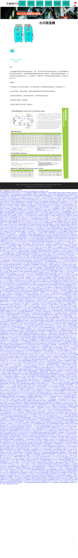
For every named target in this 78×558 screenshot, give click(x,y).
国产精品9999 (15, 482)
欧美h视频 (32, 383)
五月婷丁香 (72, 377)
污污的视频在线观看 (38, 274)
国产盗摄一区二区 (20, 304)
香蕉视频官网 (47, 419)
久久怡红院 (17, 446)
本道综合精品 (66, 197)
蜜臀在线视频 (49, 370)
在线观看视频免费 (33, 403)
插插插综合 (39, 422)
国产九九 (11, 413)
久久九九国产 (3, 198)
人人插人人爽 (25, 376)
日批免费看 (73, 267)
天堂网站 (51, 198)
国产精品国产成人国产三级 (24, 392)
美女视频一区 (12, 321)
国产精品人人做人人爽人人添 (8, 327)
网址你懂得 (21, 433)
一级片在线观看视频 (29, 439)
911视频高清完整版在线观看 (22, 380)
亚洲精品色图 (40, 255)
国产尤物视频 (6, 364)
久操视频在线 (28, 459)
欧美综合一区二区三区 (59, 415)
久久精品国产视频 (64, 403)
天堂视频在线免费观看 (13, 217)
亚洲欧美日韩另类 (34, 263)
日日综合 (73, 425)
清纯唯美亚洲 (10, 463)
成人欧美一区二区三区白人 (7, 422)
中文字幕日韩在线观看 (39, 298)
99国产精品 (35, 452)
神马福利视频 (6, 268)
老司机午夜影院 (65, 383)
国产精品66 (12, 230)
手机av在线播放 (54, 244)
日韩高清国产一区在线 (24, 339)
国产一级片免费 (68, 452)
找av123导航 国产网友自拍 (55, 251)
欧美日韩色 (13, 273)
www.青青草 (28, 287)
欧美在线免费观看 (33, 241)
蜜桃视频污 (73, 339)
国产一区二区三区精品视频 (59, 384)
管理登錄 (41, 186)
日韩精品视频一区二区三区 (58, 275)
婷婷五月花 (7, 356)
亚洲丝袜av (61, 283)
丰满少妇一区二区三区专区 (61, 324)
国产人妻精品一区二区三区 (24, 217)
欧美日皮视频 (26, 251)
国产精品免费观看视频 (12, 221)
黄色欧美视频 (43, 202)
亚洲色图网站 (59, 220)
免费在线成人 (20, 264)
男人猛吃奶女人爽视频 (69, 234)
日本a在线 (24, 245)
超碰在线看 (40, 263)
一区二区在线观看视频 (11, 419)
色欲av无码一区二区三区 (17, 218)
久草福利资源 (30, 209)
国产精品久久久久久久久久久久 (27, 197)
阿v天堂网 (43, 462)
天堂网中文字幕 (25, 230)
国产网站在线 (67, 277)
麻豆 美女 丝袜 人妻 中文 (71, 337)
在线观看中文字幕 (8, 265)
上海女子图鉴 (27, 278)
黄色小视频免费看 (40, 308)
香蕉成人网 (68, 463)
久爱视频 (66, 413)
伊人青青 (75, 208)
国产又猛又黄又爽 (12, 405)
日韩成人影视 (55, 248)
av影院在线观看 (68, 476)
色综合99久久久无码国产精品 (37, 244)
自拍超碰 (73, 198)
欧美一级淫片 (15, 235)
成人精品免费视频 (10, 357)
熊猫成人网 (16, 430)
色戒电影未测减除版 (22, 224)
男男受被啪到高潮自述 (39, 373)
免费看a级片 (50, 250)
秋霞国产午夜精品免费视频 (65, 230)
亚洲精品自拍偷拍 (36, 334)
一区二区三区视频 (53, 207)
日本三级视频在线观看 (57, 287)
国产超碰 (4, 261)
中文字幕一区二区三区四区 (68, 244)
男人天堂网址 (49, 194)
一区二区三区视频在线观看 (26, 341)
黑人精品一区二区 (70, 393)
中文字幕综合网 (38, 275)
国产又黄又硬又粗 (47, 252)
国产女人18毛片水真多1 (29, 248)
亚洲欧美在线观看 (60, 258)
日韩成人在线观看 (29, 268)
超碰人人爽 (7, 337)
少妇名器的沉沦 (7, 425)
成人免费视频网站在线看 (8, 433)
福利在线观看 (16, 199)
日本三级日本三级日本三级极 (68, 453)
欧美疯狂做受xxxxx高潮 (31, 260)
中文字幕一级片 (50, 291)
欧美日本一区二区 (27, 218)
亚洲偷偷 (29, 326)
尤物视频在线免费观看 (26, 468)
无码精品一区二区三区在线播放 (60, 264)
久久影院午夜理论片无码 (60, 450)
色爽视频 (51, 212)
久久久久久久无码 (20, 273)
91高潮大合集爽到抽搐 (43, 225)
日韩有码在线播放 (59, 462)
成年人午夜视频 (67, 415)
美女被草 (28, 205)
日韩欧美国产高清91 (44, 482)
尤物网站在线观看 (47, 195)
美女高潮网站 (34, 313)
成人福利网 (12, 340)
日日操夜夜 (38, 462)
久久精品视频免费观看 (51, 400)
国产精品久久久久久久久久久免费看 (47, 293)
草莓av (64, 344)
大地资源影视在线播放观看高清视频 (14, 481)
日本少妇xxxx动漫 (46, 283)
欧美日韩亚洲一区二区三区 (71, 225)
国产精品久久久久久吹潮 (68, 235)
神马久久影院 (54, 459)
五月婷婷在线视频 (53, 265)
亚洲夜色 (10, 294)
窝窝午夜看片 (10, 468)
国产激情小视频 (43, 425)
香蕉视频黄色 (73, 383)
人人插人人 (20, 265)
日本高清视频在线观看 (24, 383)
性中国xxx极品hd (67, 320)
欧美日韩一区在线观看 (55, 366)
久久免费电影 (55, 209)
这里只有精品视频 (24, 291)
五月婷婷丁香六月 (53, 294)
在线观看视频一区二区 (36, 449)
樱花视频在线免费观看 (42, 433)
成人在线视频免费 (47, 255)
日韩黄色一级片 (38, 448)
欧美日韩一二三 (52, 240)
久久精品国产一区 (40, 300)
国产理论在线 (33, 392)
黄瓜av (10, 440)
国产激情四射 (63, 323)
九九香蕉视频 (11, 367)
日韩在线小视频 (66, 287)
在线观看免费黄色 (52, 232)
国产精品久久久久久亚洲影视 (55, 326)
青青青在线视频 (7, 237)
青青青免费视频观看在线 (21, 396)
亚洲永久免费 (60, 197)
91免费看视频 (46, 207)
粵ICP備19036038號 (48, 186)
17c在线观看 (59, 344)
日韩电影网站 (74, 321)
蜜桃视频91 (48, 426)
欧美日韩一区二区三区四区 (15, 281)
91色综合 (58, 438)
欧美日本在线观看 (16, 346)
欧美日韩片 (12, 252)
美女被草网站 (3, 423)
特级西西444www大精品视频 (68, 194)
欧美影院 (50, 465)
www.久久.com (60, 397)
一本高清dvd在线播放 (49, 318)
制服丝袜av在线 (63, 439)
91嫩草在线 (49, 336)
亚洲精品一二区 (21, 482)
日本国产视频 (3, 374)
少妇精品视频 (3, 326)
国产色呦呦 (46, 373)
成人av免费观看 (13, 208)
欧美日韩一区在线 (4, 469)
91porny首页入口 (63, 307)
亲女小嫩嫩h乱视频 (34, 296)
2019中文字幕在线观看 (8, 227)
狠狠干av (59, 218)
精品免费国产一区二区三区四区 (24, 208)
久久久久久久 (50, 387)
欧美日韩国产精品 (26, 252)
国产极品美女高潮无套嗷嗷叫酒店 (31, 366)
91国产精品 (7, 387)
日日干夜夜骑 (12, 462)
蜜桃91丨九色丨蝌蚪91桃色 (41, 247)
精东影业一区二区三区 (36, 410)
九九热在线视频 (26, 367)
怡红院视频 (8, 247)
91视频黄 (70, 367)
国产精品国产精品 (35, 326)
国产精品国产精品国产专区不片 (12, 211)
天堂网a (32, 211)
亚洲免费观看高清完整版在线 (14, 466)
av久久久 (16, 469)
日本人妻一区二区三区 (28, 351)
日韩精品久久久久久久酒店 (26, 288)
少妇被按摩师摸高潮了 (20, 439)
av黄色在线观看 (17, 231)
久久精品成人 (54, 278)
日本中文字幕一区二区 (44, 333)
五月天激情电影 (39, 215)
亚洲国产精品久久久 (14, 389)
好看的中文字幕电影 (34, 245)
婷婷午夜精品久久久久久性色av (17, 337)
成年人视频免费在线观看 (31, 362)
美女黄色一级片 (8, 460)
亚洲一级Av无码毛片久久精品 (26, 346)
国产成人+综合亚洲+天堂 (14, 353)
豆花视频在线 (33, 445)
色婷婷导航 (28, 475)
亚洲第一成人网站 (34, 225)
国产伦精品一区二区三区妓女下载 (40, 353)
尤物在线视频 (39, 429)
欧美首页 (15, 297)
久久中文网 (53, 390)
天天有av (33, 428)
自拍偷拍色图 (6, 438)
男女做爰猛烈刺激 (51, 476)
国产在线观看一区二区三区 (29, 455)
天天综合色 (6, 263)
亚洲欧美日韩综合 (72, 458)
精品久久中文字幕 (21, 303)
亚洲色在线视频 (7, 214)
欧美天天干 (75, 271)
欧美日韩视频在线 (6, 397)
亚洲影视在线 (62, 432)
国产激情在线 (47, 290)
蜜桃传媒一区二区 (73, 331)
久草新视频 (58, 301)
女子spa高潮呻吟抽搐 (22, 310)
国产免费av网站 (7, 482)
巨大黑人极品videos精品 (14, 383)
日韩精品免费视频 (22, 235)
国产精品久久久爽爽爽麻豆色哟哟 (49, 446)
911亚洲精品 (74, 245)
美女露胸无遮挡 (73, 397)
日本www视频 (38, 364)
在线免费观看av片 (54, 432)
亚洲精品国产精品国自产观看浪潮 (20, 415)
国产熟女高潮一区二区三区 (33, 393)
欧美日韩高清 (61, 339)
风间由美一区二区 (20, 308)
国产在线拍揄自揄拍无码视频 (61, 410)
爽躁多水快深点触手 (26, 297)
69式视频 (28, 296)
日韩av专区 (22, 430)
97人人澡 (37, 316)
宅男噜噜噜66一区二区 (20, 255)
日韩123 (65, 359)
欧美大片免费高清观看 (59, 436)
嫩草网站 (12, 403)
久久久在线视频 (22, 460)
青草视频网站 (15, 369)
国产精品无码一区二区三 (70, 254)
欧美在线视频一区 (51, 321)
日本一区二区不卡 (53, 217)
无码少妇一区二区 (55, 308)
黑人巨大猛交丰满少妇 (62, 354)
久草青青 (47, 240)
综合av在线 (44, 448)
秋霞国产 (68, 224)
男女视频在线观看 (17, 452)
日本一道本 (52, 288)
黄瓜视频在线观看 (24, 472)
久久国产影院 (68, 283)
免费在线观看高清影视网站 (8, 283)
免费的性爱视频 (48, 260)
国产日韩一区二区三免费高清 (6, 205)
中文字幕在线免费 (9, 392)
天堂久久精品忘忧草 (24, 356)
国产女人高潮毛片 (32, 406)
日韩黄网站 (34, 336)
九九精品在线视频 (38, 267)
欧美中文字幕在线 (27, 201)
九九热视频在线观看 (35, 307)
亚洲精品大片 (35, 297)
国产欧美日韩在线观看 (12, 257)
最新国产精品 (62, 254)
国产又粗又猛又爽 (38, 439)
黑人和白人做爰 (61, 456)
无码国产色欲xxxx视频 (60, 321)
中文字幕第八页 (66, 481)
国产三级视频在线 (43, 476)
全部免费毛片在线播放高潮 (63, 222)
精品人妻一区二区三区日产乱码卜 (59, 369)
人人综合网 (13, 384)
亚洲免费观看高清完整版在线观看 (48, 453)
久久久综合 (37, 460)
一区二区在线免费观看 (21, 232)
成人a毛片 (39, 347)
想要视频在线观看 (49, 222)
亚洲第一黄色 (62, 463)
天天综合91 (70, 264)
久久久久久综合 (12, 364)
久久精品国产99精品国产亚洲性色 (37, 337)
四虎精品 (15, 395)
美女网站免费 (34, 250)
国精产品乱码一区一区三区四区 (19, 379)
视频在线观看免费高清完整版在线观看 (40, 359)
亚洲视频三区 (68, 436)
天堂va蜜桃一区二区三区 (21, 364)
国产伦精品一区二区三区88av (54, 395)
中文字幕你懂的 (51, 450)
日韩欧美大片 (17, 377)
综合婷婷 (23, 465)
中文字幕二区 (50, 285)
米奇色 (46, 238)
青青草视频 (75, 466)
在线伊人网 (59, 376)
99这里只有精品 (23, 446)
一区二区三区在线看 (11, 198)
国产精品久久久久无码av (9, 225)
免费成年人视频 (67, 306)
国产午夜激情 (17, 275)
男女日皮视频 (31, 478)
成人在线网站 (31, 220)
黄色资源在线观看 (67, 364)
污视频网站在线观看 (27, 402)
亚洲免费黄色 (22, 260)
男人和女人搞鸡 (41, 222)
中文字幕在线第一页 (44, 198)
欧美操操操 (38, 455)
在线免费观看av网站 (54, 428)
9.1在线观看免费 (71, 247)
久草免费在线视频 (47, 443)
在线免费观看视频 (47, 209)
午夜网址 (74, 209)
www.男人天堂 (19, 258)
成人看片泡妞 (33, 481)
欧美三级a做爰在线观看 (20, 254)
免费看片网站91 (3, 343)
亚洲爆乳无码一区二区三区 (72, 450)
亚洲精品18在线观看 (57, 407)
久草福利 (75, 257)
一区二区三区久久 (38, 231)
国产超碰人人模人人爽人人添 (26, 353)
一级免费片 (31, 320)
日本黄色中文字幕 (46, 310)
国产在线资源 (68, 390)
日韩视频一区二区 (55, 252)
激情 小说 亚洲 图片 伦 (20, 301)
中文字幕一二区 (25, 247)
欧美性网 (12, 204)
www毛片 (6, 353)
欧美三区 (16, 225)
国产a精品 (7, 197)
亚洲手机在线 (9, 307)
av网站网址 (42, 420)
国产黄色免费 (32, 230)
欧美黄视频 (51, 257)
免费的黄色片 (70, 475)
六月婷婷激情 (74, 479)
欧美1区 (16, 283)
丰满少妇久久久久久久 (23, 241)
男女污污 (41, 252)
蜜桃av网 (31, 222)
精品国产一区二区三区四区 (70, 294)
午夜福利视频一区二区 (57, 235)
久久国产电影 (27, 199)
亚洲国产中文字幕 (16, 432)
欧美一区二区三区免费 (59, 353)
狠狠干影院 (51, 415)
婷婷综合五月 (23, 458)
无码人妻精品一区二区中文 (26, 377)
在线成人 (33, 240)
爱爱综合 (75, 402)
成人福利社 (72, 273)
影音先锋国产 (57, 250)
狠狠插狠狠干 (24, 267)
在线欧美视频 (43, 393)
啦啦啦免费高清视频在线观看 (21, 406)
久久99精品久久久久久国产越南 (36, 463)
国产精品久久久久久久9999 (58, 255)
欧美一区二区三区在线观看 (18, 277)
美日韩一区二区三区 (38, 212)
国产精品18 (63, 366)
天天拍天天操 (49, 360)
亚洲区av (7, 349)
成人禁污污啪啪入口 (71, 261)
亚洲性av (67, 317)
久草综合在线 (13, 334)
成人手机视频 (5, 201)
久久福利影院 (11, 354)
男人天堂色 (23, 318)
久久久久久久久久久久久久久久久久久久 (66, 380)
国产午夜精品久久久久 (46, 357)
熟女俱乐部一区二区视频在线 (31, 430)
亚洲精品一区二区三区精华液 (27, 231)
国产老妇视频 (43, 400)
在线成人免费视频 (61, 390)
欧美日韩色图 (69, 237)
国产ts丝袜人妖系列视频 (16, 425)
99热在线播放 (20, 387)
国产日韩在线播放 (37, 438)
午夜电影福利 (41, 318)
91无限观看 (36, 248)
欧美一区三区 (30, 423)
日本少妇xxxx (13, 308)
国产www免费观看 (74, 197)
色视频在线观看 (16, 416)
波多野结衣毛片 (14, 244)
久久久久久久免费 (56, 475)
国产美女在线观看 (43, 350)
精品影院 (60, 244)
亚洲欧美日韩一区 (16, 341)
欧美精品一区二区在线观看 (50, 221)
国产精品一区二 (38, 380)
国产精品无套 (64, 471)
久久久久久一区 (40, 221)
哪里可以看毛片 (6, 334)
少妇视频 (38, 406)
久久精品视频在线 (27, 314)
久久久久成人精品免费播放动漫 (38, 417)
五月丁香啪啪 (52, 215)
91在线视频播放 (14, 317)
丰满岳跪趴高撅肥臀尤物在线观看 (70, 341)
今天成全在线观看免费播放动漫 (50, 261)
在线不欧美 (15, 265)
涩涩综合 (10, 224)
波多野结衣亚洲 (25, 407)
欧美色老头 (48, 281)
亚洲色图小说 (57, 471)
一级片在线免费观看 (21, 329)
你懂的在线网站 (60, 446)
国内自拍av (7, 195)
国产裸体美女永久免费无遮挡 (9, 290)
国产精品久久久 (49, 407)
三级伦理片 (30, 472)
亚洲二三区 (54, 268)
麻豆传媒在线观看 (51, 267)
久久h (52, 195)
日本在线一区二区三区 (36, 283)
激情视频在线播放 (54, 270)
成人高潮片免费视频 (40, 330)
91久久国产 (27, 420)
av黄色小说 (56, 198)
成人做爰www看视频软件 (52, 334)
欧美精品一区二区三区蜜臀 (56, 429)
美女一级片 (46, 416)
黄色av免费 (33, 475)
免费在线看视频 (35, 476)
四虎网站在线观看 (58, 379)
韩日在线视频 (29, 482)
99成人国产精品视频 (32, 413)
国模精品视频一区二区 (18, 314)
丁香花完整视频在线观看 (22, 347)
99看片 (16, 438)
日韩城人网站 (51, 379)
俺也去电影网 (18, 230)
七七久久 (34, 329)
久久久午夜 (68, 366)
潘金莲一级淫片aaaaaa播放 (6, 432)
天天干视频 (24, 419)
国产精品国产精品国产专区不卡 (70, 204)
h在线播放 (29, 336)
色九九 (7, 323)
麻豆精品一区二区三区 (67, 400)
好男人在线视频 (39, 207)
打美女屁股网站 (3, 215)
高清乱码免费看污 (52, 376)
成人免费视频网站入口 (34, 340)
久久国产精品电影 (61, 399)
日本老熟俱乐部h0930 (38, 395)
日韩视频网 (65, 220)
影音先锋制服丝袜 (34, 450)
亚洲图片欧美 (5, 294)
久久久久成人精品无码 (18, 263)
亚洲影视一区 (18, 340)
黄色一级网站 (61, 294)
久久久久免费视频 (68, 303)
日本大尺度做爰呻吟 (10, 234)
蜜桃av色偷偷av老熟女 (67, 278)
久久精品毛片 (40, 413)
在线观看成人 (12, 475)
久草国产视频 (6, 208)
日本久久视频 (36, 258)
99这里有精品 (62, 224)
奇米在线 (75, 367)
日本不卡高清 (7, 284)
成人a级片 (18, 198)
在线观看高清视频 (4, 435)
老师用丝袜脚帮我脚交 (5, 273)
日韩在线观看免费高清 (11, 264)
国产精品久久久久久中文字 (58, 245)
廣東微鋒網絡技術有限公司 (32, 186)
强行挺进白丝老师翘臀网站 (16, 320)
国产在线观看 (42, 205)
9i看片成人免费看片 (15, 356)
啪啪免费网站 (74, 324)
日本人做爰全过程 (61, 240)
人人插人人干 (40, 416)
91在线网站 (20, 251)
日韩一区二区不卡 (11, 380)
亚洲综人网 (59, 311)
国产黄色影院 (53, 405)
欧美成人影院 (32, 300)
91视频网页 (53, 406)
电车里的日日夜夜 (74, 311)
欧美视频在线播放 (6, 260)
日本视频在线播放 (18, 220)
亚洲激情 (35, 222)
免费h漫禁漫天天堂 (27, 359)
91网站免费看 (26, 450)
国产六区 (12, 350)
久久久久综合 (49, 234)
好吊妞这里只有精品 (62, 238)
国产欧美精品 (66, 248)
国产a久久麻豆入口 (41, 271)
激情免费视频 (13, 209)
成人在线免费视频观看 (49, 237)
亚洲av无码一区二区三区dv (24, 469)
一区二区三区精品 (28, 321)
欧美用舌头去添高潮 (31, 384)
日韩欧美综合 (8, 296)
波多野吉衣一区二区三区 (67, 201)
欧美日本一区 (52, 410)
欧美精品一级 (5, 453)
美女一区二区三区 (28, 238)
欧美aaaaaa (74, 240)
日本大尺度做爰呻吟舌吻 (8, 291)
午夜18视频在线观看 (66, 211)
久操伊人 (33, 287)
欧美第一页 (54, 327)
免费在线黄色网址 (15, 260)
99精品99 (62, 257)
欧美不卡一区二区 (45, 399)
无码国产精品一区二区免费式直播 (64, 469)
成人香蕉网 (62, 419)
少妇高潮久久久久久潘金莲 (63, 422)
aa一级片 (8, 245)
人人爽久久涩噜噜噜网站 (66, 296)
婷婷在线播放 (26, 264)
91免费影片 (12, 420)
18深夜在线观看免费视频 (20, 443)
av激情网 (64, 326)
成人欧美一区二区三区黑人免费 (35, 204)
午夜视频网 (65, 407)
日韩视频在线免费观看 (19, 428)
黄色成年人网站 (69, 270)
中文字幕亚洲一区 (51, 448)
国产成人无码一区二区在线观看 (42, 217)
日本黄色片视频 (33, 273)
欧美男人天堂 (5, 318)
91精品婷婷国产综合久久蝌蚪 (33, 344)
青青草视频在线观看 (36, 234)
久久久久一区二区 (24, 285)
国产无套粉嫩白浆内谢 (42, 343)
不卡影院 (28, 435)
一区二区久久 (7, 317)
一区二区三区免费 (52, 438)
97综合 (52, 409)
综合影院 (60, 248)
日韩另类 (32, 237)
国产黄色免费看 (18, 478)
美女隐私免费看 (20, 412)
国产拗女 (70, 376)
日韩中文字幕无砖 (7, 285)
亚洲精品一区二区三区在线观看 (44, 390)
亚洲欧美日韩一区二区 (47, 384)
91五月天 (9, 341)
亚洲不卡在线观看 (28, 349)
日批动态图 (26, 300)
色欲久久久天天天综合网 (70, 218)
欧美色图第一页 (71, 316)
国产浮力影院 (36, 458)
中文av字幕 (67, 353)
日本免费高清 (27, 265)
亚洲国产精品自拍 (40, 389)
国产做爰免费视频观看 (67, 285)
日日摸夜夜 (8, 330)
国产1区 (59, 465)
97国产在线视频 (54, 314)
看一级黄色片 (32, 306)
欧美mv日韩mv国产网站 (27, 452)
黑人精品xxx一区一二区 (57, 260)
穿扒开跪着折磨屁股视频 (59, 237)
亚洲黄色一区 (14, 372)
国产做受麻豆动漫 (53, 284)
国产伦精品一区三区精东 (70, 340)
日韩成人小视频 (25, 257)
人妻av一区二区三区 (67, 347)
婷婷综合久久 (67, 281)
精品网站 (4, 316)
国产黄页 (72, 205)
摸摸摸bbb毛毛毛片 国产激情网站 (26, 442)
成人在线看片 (3, 370)
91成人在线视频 (33, 367)
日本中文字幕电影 (35, 479)
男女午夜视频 (39, 475)
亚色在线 (37, 379)
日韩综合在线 (20, 306)
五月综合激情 (70, 359)
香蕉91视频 (69, 472)
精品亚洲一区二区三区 (71, 195)
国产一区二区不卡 (19, 359)
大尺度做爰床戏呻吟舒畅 (13, 471)
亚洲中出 (16, 310)
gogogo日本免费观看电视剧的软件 (36, 290)
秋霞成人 (40, 409)
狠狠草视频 (21, 202)
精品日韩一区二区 (62, 270)
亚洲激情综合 (22, 389)
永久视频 (13, 397)
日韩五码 (28, 426)
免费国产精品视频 (69, 419)
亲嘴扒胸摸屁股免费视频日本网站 (38, 469)
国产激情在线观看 (48, 268)
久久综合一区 (74, 284)
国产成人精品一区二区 (41, 397)
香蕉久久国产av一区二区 (41, 199)
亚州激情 (17, 403)
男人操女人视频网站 (56, 194)
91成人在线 (16, 476)
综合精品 (38, 287)
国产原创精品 (22, 435)
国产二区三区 (48, 308)
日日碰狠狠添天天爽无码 (40, 224)
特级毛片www (75, 373)
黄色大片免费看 (61, 207)
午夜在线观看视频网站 (29, 212)
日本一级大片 (29, 438)
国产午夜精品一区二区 (71, 304)
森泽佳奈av (38, 242)
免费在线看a (42, 370)
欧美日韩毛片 (14, 387)
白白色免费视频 (49, 417)
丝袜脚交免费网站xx (69, 384)
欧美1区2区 (32, 214)
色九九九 (60, 416)
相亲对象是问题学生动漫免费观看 (64, 192)
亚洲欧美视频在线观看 (16, 195)
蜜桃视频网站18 (74, 349)
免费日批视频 (28, 428)
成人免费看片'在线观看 (29, 331)
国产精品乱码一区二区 (29, 448)
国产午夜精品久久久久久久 (50, 220)
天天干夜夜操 (30, 235)
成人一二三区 (22, 192)
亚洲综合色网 (25, 316)
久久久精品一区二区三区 (19, 463)
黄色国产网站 (56, 463)
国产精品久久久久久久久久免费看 (18, 242)
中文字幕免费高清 (33, 251)
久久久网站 (14, 247)
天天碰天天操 (11, 228)
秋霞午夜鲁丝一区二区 (52, 197)
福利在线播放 (56, 307)
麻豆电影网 (27, 445)
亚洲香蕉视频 (40, 317)
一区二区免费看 (48, 331)
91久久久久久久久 (11, 258)
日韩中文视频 (5, 224)
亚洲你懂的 (70, 208)
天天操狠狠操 (28, 412)
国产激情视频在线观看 (35, 374)
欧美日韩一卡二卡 (19, 367)
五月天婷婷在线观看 (46, 422)
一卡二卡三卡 (50, 208)
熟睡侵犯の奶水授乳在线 (57, 396)
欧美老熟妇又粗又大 (51, 460)
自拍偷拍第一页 (19, 436)
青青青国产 (20, 456)
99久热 (53, 347)
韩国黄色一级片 (66, 349)
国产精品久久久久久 (60, 476)
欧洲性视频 (43, 426)
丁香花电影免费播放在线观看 (41, 376)
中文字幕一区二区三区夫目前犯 (26, 270)
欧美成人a (42, 245)
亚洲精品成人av (36, 293)
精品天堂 (10, 277)
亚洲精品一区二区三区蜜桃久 (28, 473)
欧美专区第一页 (56, 377)
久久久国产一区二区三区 (25, 211)
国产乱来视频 (3, 267)
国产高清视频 (54, 303)
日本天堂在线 (42, 331)
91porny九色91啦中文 (58, 351)
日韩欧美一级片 (3, 275)
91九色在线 (18, 360)
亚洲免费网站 (21, 238)
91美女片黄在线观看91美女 (60, 195)
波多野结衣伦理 (55, 426)
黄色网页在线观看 (27, 370)
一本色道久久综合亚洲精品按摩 (65, 314)
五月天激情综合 (11, 201)
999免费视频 (74, 306)
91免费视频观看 (35, 218)
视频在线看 (27, 337)
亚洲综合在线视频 (20, 448)
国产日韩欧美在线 (74, 465)
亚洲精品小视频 (50, 351)
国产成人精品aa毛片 (35, 254)
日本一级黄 (47, 228)
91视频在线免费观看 (49, 471)
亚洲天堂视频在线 (30, 460)
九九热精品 (13, 303)
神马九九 (8, 426)
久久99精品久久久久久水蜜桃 (65, 428)
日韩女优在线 (42, 471)
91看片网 (42, 354)
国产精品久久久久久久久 (9, 359)
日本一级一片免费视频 (62, 231)
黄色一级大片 (21, 222)
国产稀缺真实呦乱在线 (34, 333)
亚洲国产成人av (57, 291)
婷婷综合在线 (41, 313)
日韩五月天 (12, 455)
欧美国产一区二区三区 (21, 326)
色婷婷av (62, 350)
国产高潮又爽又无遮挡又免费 (36, 257)
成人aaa (17, 215)
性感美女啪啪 (62, 334)
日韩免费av (46, 215)
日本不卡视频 (71, 220)
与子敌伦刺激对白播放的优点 (24, 283)
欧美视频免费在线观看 (43, 250)
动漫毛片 (22, 215)
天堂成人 (17, 483)
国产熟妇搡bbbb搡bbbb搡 (68, 300)
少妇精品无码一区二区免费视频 (60, 316)
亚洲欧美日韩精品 (32, 291)
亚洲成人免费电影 (57, 336)
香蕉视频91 (25, 333)
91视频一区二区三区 (62, 274)
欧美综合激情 (65, 232)
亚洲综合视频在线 (45, 324)
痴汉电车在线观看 (6, 254)
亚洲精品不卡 (61, 466)
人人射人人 (63, 242)
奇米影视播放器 (67, 245)
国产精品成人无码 (39, 211)
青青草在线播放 (35, 466)
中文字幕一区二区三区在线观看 (60, 387)
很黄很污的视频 (6, 445)
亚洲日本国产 (44, 334)
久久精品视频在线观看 (43, 372)
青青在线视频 (25, 478)
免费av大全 (68, 321)
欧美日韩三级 (32, 357)
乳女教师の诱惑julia (52, 231)
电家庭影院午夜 (43, 321)
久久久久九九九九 (21, 395)
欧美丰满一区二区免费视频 (45, 277)
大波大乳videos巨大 (32, 386)
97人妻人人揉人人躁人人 (8, 456)
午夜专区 (63, 438)
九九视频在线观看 (67, 310)
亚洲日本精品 (54, 422)
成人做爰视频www (42, 356)
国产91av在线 (18, 316)
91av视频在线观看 (28, 453)
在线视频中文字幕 (61, 217)
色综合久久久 (65, 199)
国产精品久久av (50, 242)
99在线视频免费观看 (46, 380)
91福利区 (36, 331)
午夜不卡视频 (39, 440)
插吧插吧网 (19, 409)
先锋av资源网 (23, 397)
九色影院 (35, 405)
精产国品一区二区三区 (5, 209)
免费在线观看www (51, 224)
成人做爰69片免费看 (65, 301)
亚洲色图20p (14, 373)
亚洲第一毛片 (7, 479)
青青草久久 (43, 364)
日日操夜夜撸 (22, 205)
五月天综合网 (57, 409)
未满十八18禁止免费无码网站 (61, 333)
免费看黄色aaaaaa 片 (69, 350)
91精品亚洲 (31, 436)
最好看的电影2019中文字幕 (21, 344)
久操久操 (58, 455)
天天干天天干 (33, 227)
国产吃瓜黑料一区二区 (64, 386)
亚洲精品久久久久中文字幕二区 (66, 271)
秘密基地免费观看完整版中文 (59, 417)
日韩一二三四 (33, 426)
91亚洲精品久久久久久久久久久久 (67, 202)
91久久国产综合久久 (66, 241)
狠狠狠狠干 (57, 257)
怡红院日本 (67, 357)
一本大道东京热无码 (35, 314)
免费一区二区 (75, 214)
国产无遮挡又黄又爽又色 (37, 402)
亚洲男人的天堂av (22, 438)
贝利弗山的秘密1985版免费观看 (64, 459)
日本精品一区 (46, 405)
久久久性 (14, 296)
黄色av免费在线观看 (51, 258)
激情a (30, 240)
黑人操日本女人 (25, 409)
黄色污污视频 (46, 230)
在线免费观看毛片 (70, 323)
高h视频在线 (37, 202)
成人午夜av (34, 343)
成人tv (47, 466)
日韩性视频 (72, 301)
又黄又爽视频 (29, 192)
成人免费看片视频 (50, 362)
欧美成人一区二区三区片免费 (24, 307)
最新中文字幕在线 (24, 432)
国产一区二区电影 (15, 336)
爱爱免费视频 (28, 311)
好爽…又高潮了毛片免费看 (65, 198)
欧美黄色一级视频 (43, 232)
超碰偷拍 (46, 395)
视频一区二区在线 (52, 311)
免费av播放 (13, 248)
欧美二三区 (25, 294)
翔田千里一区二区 (18, 227)
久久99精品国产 (68, 209)
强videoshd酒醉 (34, 208)
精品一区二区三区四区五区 (70, 255)
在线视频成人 (45, 265)
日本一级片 (72, 268)
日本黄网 (41, 419)
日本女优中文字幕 (69, 432)
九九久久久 (51, 300)
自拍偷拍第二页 (20, 410)
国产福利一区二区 (35, 201)
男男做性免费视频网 (8, 278)
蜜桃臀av (42, 228)
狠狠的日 (4, 244)
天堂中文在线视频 (51, 382)
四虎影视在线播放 (52, 433)
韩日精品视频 (43, 460)
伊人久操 (63, 291)
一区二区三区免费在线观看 (10, 274)
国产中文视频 (62, 212)
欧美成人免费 (59, 293)
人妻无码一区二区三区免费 (48, 204)
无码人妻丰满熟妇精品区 (27, 425)
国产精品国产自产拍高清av (13, 343)
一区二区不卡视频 (14, 268)
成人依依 (15, 412)
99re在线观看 (11, 469)
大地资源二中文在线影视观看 (65, 468)
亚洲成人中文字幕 (42, 297)
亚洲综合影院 (18, 194)
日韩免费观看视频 (7, 346)
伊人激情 (75, 428)
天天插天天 (57, 263)
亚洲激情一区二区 (47, 211)
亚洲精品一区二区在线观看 (31, 255)
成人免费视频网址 (27, 244)
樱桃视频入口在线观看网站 (7, 476)
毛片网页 (9, 374)
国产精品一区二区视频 (71, 362)
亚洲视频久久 (59, 448)
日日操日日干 (40, 329)
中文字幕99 (44, 267)
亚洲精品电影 (24, 198)
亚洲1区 (8, 473)
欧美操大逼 (2, 313)
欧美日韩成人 (72, 403)
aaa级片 (57, 329)
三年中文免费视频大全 (29, 202)
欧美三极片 (14, 224)
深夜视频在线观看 (20, 382)
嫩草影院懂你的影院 (54, 452)
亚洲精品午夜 (69, 215)
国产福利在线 (3, 468)
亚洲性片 (10, 379)
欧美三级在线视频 (16, 285)
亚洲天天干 (25, 306)
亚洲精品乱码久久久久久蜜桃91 (21, 357)
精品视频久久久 (35, 321)
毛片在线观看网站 (68, 214)
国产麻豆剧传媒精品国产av (20, 327)
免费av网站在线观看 (72, 265)
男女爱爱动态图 (47, 214)
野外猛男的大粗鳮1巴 (6, 390)
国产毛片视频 (26, 290)
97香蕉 (1, 227)
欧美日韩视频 (31, 310)
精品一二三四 (43, 351)
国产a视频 (20, 257)
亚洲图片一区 (66, 449)
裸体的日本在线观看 (39, 220)
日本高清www (21, 268)
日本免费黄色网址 (68, 360)
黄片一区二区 (6, 281)
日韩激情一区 (20, 363)
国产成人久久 (31, 456)
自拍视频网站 (49, 297)
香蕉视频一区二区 (5, 250)
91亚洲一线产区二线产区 (60, 479)
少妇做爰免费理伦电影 (40, 478)
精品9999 (48, 202)
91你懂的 (27, 463)
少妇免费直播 (21, 300)
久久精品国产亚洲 (47, 317)
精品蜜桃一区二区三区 (5, 350)
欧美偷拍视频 (59, 453)
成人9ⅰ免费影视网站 (41, 291)
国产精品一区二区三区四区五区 (48, 301)
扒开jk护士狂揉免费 (73, 228)
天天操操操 (55, 212)
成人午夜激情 (25, 298)
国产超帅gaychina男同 (19, 350)
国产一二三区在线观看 (8, 287)
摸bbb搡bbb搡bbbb (30, 443)
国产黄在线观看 (16, 318)
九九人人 (9, 207)
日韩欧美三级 (25, 220)
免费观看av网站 (33, 435)
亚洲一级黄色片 (3, 466)
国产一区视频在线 (32, 347)
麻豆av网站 (55, 297)
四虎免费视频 (49, 235)
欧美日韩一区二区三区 (56, 211)
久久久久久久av (53, 354)
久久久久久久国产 (33, 409)
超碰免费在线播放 (36, 482)
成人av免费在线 (26, 422)
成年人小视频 (54, 380)
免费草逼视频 (71, 460)
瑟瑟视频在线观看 (66, 465)
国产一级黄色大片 (63, 208)
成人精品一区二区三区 (67, 473)
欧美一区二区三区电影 (64, 426)
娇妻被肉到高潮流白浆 (15, 472)
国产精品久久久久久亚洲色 (53, 425)
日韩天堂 (17, 270)
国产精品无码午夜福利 (65, 252)
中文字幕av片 (37, 228)
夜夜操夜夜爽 (43, 374)
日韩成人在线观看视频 (37, 468)
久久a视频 (14, 214)
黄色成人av (44, 468)
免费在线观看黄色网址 (50, 330)
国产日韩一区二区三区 (11, 410)
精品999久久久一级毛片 (20, 475)
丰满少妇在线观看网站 (30, 207)
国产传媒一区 (60, 359)
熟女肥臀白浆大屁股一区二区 (48, 481)
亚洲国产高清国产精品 (51, 374)
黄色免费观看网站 (48, 339)
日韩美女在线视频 (8, 416)
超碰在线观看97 (16, 288)
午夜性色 (64, 337)
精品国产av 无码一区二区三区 (52, 392)
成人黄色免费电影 (41, 284)
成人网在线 (46, 212)
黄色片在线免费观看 (19, 420)
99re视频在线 (57, 242)
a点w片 (7, 280)
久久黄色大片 (51, 353)
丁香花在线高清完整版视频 (9, 212)
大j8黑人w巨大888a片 (54, 419)
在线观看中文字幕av (17, 407)
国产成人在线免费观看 (24, 403)
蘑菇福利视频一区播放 (70, 212)
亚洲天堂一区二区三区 (9, 402)
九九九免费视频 (69, 406)
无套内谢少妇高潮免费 (30, 330)
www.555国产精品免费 (6, 376)
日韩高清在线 (43, 307)
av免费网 (72, 482)
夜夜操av (74, 303)
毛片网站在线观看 (31, 379)
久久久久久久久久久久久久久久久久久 (38, 363)
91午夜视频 (69, 373)
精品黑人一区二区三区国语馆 (14, 293)
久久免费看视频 (39, 230)
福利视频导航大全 (42, 407)
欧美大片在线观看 (31, 224)
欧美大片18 (20, 244)
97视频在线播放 (18, 201)
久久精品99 (51, 280)
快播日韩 (41, 218)
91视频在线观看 (52, 201)
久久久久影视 (31, 267)
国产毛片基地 (9, 400)
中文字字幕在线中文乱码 (13, 339)
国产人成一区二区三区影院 (34, 285)
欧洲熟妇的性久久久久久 (26, 466)
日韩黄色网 (40, 251)
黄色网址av (70, 290)
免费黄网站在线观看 (23, 369)
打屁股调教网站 (27, 410)
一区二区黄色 (55, 420)
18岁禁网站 (60, 284)
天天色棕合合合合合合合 (52, 343)
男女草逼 (21, 476)
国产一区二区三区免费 (37, 387)
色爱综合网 (22, 416)
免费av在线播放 (31, 376)
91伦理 (73, 308)
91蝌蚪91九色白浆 (55, 412)
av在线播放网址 (25, 340)
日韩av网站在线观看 (18, 422)
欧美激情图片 (3, 234)
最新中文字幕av (50, 403)
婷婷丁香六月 (35, 471)
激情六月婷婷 (28, 308)
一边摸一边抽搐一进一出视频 (58, 357)
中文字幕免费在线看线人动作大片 (65, 343)
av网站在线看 (41, 435)
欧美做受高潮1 (22, 400)
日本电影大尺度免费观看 (36, 278)
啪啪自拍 (11, 280)
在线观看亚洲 (33, 199)
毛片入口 (21, 199)
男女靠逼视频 (30, 396)
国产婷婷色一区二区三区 (30, 465)
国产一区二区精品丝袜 (7, 314)
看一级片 (58, 406)
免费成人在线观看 (60, 288)
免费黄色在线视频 (4, 383)
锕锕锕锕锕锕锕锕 (27, 417)
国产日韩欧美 (3, 264)
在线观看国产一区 (59, 205)
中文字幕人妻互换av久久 (26, 293)
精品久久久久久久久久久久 (50, 458)
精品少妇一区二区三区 (23, 372)
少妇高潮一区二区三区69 (65, 425)
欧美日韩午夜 (46, 251)
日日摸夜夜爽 (40, 241)
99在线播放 (8, 235)
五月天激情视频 (8, 395)
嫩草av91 (48, 366)
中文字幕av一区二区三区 (27, 258)
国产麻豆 (11, 231)
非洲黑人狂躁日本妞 (15, 393)
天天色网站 (11, 255)
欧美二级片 (52, 324)
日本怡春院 (29, 234)
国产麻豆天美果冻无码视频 (38, 238)
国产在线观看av (44, 254)
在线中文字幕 (65, 331)
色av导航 (61, 273)
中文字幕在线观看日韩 (44, 270)
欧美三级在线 (64, 395)
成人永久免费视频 (40, 339)
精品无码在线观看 (13, 306)
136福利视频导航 (72, 413)
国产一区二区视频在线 (65, 377)
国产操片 (26, 456)
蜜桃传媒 (42, 458)
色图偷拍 (56, 271)
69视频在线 (61, 320)
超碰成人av (64, 376)
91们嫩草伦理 (65, 356)
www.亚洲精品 (63, 250)
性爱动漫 (62, 308)
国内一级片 (19, 323)
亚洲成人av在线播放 (39, 214)
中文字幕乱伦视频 (4, 298)
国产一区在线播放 (23, 423)
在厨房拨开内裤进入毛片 (10, 313)
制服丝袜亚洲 (10, 275)
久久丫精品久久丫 (74, 430)
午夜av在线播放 (22, 362)
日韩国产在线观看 (6, 393)
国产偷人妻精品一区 (61, 442)
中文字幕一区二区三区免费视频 (61, 346)
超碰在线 (13, 254)
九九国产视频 (66, 273)
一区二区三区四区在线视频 (44, 452)
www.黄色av (32, 242)
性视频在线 (17, 240)
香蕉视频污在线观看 (37, 396)
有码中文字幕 (21, 317)
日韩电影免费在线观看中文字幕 (7, 192)
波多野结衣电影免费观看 (9, 449)
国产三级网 (58, 433)
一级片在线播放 (48, 245)
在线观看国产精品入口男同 (60, 362)
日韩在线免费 (28, 301)
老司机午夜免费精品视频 (9, 406)
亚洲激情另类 (15, 222)
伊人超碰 (30, 471)
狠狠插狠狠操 (29, 329)
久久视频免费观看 (4, 339)
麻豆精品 (34, 288)
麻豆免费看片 (18, 204)
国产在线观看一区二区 (58, 364)
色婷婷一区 (31, 298)
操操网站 (71, 317)
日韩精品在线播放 (68, 308)
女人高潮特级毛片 (35, 459)
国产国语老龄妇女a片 (43, 192)
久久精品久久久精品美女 (49, 263)
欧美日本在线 (21, 373)
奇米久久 (6, 475)
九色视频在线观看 (63, 389)
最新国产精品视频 (72, 395)
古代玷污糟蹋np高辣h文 (57, 402)
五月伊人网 (13, 448)
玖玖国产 (61, 481)
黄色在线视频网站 (34, 252)
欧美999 (22, 429)
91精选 (28, 245)
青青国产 (40, 450)
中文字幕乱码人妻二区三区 (69, 370)
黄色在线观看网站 (71, 238)
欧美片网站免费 (59, 405)
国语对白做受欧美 (8, 415)
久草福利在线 (69, 442)
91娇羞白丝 (61, 360)
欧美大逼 (54, 445)
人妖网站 (4, 347)
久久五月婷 (64, 261)
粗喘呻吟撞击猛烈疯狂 (21, 313)
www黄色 (19, 247)
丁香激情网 (65, 458)
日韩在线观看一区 (32, 323)
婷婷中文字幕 (66, 205)
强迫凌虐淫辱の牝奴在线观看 (50, 241)
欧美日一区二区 (65, 311)
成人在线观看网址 (40, 260)
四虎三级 (27, 222)
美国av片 (32, 217)
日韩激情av (66, 351)
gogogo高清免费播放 (44, 344)
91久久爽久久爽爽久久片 (17, 450)
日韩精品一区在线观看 (53, 238)
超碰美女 (59, 265)
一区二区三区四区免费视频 (53, 386)
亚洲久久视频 (44, 382)
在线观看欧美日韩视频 (17, 237)
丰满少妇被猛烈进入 (69, 207)
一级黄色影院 (46, 257)
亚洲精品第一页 (10, 270)
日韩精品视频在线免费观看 (40, 436)
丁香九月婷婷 (64, 265)
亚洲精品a (35, 281)
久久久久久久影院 (50, 271)
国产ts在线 (67, 446)
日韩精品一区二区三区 (9, 301)
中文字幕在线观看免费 (55, 228)
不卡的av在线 (12, 194)
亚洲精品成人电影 (26, 227)
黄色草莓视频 (26, 271)
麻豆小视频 (24, 384)
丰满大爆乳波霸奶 (7, 351)
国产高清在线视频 (28, 387)
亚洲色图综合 (46, 442)
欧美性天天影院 (46, 288)
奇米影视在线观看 (70, 291)
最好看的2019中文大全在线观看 (16, 333)
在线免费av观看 (36, 351)
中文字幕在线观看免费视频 (46, 327)
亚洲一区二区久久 (73, 263)
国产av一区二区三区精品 (36, 311)
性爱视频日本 (70, 298)
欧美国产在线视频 (52, 192)
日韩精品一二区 (35, 232)
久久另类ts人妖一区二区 (13, 362)
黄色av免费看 (48, 337)
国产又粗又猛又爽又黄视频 (25, 343)
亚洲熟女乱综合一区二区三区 (33, 198)
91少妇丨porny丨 (42, 366)
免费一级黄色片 (54, 290)
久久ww (59, 296)
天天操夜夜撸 (6, 194)
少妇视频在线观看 (60, 234)
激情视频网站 (56, 208)
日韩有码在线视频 (50, 479)
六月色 (22, 278)
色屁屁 (71, 440)
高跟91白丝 (30, 405)
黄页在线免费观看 (39, 443)
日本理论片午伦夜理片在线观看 (50, 274)
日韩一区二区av (3, 258)
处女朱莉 (31, 281)
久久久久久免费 (30, 364)
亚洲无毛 (8, 244)
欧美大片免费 (65, 367)
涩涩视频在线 (16, 400)
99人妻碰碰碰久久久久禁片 (62, 247)
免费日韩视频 (45, 472)
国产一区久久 (72, 435)
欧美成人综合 (40, 445)
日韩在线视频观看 (63, 472)
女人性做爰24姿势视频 (58, 349)
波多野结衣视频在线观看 (44, 432)
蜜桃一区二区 (52, 313)
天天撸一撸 (13, 311)
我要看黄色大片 (73, 422)
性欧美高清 (52, 439)
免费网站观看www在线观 (33, 294)
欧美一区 (29, 313)
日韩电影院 (40, 405)
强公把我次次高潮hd (39, 237)
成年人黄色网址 (67, 382)
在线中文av (67, 258)
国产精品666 (19, 334)
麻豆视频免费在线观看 (21, 209)
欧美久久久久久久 (42, 208)
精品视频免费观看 (16, 429)
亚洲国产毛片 (13, 329)
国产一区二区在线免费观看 (61, 330)
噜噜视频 (3, 430)
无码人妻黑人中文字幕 (47, 275)
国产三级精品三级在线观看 (6, 369)
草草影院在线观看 (17, 278)
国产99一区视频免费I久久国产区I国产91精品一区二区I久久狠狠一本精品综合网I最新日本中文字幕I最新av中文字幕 (24, 191)
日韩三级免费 (59, 232)
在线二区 (44, 234)
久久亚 (69, 318)
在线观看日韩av (46, 439)
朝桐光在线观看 (33, 271)
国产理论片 (33, 389)
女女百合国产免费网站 (17, 294)
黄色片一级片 (46, 329)
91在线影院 (54, 277)
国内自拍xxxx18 (68, 456)
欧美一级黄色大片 (11, 443)
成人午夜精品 (69, 326)
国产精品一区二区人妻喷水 (56, 367)
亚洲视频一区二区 (4, 241)
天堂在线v (46, 300)
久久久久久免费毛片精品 (21, 234)
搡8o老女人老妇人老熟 (5, 403)
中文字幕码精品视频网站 (51, 469)
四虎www (19, 207)
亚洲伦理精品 (26, 320)
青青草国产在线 (19, 248)
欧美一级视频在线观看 (56, 337)
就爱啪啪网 (51, 333)
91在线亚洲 (29, 232)
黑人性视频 (33, 308)
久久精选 (44, 387)
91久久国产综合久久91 (68, 402)
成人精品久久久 (67, 462)
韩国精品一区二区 (69, 466)
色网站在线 (74, 468)
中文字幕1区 (28, 221)
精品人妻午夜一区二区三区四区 (54, 199)
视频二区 (32, 228)
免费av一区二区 (23, 324)
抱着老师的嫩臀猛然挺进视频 (39, 235)
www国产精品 (36, 270)
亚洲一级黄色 (59, 267)
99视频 (10, 271)
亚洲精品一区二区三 (43, 326)
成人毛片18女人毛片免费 (72, 274)
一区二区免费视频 (72, 407)
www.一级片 (34, 221)
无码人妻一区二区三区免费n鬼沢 (57, 413)
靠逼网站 (16, 456)
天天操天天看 (20, 405)
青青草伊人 (62, 340)
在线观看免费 (7, 311)
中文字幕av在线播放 (32, 284)
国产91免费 (50, 472)
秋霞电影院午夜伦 (9, 377)
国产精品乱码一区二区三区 (11, 251)
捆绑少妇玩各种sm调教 (7, 199)
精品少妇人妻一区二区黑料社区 (67, 455)
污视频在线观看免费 (40, 428)
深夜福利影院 (45, 311)
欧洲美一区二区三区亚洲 (53, 254)
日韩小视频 (63, 304)
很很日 (19, 221)
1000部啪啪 (50, 349)
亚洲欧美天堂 (6, 324)
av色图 (56, 320)
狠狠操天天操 (3, 247)
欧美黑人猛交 (5, 362)
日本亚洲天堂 (59, 201)
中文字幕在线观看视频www (47, 449)
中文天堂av (45, 450)
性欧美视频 (48, 393)
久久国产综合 (42, 303)
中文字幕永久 (22, 330)
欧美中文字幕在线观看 (42, 386)
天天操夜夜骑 (24, 386)
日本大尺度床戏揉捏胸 (27, 194)
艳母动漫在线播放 (37, 453)
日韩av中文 (65, 221)
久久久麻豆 (50, 316)
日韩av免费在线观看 (47, 402)
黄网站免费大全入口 (34, 205)
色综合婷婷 (28, 389)
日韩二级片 (73, 327)
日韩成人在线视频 (61, 225)
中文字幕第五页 (24, 281)
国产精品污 (16, 442)
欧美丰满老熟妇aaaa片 (16, 376)
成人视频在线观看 (37, 423)
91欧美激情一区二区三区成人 (49, 218)
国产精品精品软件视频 (66, 280)
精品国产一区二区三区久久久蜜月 (23, 462)
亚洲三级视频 (40, 288)
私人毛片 (17, 397)
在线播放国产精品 (53, 473)
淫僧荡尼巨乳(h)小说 (53, 466)
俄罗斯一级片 (31, 380)
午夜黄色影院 (63, 329)
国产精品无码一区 (53, 416)
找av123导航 (10, 459)
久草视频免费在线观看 (42, 336)
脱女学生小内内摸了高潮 (71, 329)
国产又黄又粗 (46, 415)
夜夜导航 (4, 360)
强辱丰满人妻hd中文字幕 (24, 225)
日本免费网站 (48, 244)
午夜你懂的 (25, 405)
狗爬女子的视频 (52, 442)
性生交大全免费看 (50, 436)
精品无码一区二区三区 (5, 230)
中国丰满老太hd (27, 250)
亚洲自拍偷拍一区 (55, 273)
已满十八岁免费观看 (54, 283)
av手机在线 (57, 435)
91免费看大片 (19, 399)
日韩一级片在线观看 (10, 436)
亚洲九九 (21, 366)
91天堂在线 (59, 241)
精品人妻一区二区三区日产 (45, 248)
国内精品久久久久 (71, 387)
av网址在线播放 (74, 382)
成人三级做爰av (68, 240)
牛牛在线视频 (54, 393)
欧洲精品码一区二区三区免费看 (16, 417)
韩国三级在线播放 (67, 284)
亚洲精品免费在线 (24, 240)
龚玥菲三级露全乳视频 (68, 405)
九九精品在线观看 (60, 306)
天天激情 (57, 224)
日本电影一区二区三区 (15, 324)
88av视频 (53, 202)
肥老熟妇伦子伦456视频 (18, 271)
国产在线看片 (47, 435)
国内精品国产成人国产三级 (57, 281)
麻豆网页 (41, 209)
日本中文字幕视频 (53, 482)
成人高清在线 (3, 307)
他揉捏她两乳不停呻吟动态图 (60, 478)
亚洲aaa (25, 382)
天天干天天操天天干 (15, 458)
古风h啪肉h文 (43, 383)
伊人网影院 (72, 275)
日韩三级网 (2, 429)
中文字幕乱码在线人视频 (68, 260)
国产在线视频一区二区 (5, 308)
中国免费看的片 (53, 399)
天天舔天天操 (60, 303)
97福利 (7, 363)
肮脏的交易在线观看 (58, 449)
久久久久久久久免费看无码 (46, 287)
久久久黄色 (57, 318)
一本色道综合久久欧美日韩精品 (39, 194)
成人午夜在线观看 (12, 215)
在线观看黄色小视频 (57, 356)
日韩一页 (28, 242)
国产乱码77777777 (36, 377)
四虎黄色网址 (18, 267)
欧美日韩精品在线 (41, 362)
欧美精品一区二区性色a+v (18, 453)
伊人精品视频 (45, 440)
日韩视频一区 (52, 306)
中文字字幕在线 (19, 290)
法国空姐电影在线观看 (39, 320)
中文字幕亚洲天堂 (65, 336)
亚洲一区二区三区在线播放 (68, 379)
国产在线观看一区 (59, 341)
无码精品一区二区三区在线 (34, 280)
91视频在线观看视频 (46, 278)
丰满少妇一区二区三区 (35, 420)
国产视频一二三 (45, 410)
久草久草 (9, 384)
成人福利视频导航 (6, 242)
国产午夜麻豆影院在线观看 (19, 459)
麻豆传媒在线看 (29, 261)
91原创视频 (28, 400)
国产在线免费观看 (30, 395)
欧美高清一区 (61, 430)
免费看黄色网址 (11, 396)
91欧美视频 (7, 320)
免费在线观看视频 (10, 370)
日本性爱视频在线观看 (31, 397)
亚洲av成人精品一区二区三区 (35, 399)
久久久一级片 (38, 357)
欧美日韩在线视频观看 (34, 432)
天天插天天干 (12, 304)
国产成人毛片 (69, 344)
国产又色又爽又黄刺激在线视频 (38, 412)
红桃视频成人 (50, 356)
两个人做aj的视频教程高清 (19, 287)
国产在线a (20, 297)
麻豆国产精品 (14, 426)
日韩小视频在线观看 (10, 382)
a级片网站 (19, 384)
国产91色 (11, 263)
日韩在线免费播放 (20, 212)
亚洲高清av (28, 254)
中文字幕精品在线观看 (65, 409)
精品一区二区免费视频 (25, 479)
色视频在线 (67, 430)
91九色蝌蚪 (15, 307)
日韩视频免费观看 (55, 317)
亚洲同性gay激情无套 (15, 479)
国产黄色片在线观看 (11, 409)
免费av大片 (51, 346)
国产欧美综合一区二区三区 (40, 197)
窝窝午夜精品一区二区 (54, 440)
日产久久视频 (50, 468)
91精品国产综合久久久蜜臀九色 (17, 250)
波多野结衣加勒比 (21, 426)
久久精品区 (27, 350)
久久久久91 (46, 354)
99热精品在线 (17, 291)
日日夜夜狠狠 (53, 329)
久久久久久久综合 (46, 409)
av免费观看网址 (15, 330)
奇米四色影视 (11, 439)
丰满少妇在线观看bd (43, 316)
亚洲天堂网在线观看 (33, 356)
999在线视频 (36, 209)
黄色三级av (26, 273)
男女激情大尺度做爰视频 (18, 331)
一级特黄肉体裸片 (38, 310)
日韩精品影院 (60, 221)
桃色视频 (25, 284)
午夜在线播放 (16, 366)
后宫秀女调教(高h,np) (20, 296)
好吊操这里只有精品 (38, 442)
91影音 (1, 285)
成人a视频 (74, 364)
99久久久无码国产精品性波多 (34, 382)
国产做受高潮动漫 (10, 267)
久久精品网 (19, 473)
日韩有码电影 (13, 473)
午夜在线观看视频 (59, 347)
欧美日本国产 (11, 240)
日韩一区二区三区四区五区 (55, 298)
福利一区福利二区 (36, 341)
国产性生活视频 (58, 383)
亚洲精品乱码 (48, 273)
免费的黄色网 (8, 232)
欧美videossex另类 (13, 363)
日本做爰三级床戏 (53, 359)
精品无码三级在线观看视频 (30, 317)
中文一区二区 (29, 416)
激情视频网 (44, 231)
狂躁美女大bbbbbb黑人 (61, 227)
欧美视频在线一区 (35, 370)
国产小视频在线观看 (43, 201)
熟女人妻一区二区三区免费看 (11, 202)
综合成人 (53, 462)
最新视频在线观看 (20, 321)
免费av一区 (71, 336)
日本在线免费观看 (60, 374)
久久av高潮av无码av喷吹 (24, 374)
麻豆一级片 (64, 433)
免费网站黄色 (35, 192)
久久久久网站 (32, 247)
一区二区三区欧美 (59, 382)
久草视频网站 (28, 277)
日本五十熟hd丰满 (38, 472)
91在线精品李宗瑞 (71, 250)
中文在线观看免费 (17, 468)
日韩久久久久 (31, 274)
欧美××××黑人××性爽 (47, 396)
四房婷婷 (57, 202)
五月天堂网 (37, 383)
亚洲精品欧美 (58, 215)
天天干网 (46, 298)
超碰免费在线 (72, 420)
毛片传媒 (59, 261)
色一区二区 (17, 465)
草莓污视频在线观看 (34, 350)
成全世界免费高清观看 (45, 314)
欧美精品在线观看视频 (26, 360)
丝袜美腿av (55, 430)
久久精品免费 (48, 412)
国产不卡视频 (26, 263)
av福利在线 (13, 390)
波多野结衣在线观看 (68, 257)
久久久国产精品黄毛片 (63, 290)
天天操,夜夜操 (13, 323)
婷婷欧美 (60, 278)
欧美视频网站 (50, 364)
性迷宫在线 (16, 433)
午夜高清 (14, 232)
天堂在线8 (42, 456)
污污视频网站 (70, 478)
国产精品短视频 (60, 277)
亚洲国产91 (2, 202)
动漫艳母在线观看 (4, 354)
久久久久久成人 (23, 393)
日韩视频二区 (25, 399)
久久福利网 (34, 416)
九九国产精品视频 (20, 311)
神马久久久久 (39, 446)
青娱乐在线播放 (67, 288)
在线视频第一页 (61, 297)
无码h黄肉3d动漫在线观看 (26, 195)
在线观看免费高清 (53, 225)
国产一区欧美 (59, 458)
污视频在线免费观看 (4, 333)
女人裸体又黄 (12, 399)
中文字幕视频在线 (10, 430)
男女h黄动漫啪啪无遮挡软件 (53, 363)
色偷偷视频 (73, 283)
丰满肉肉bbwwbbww (50, 205)
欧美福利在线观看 (35, 400)
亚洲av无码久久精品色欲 (63, 420)
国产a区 (59, 473)
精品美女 (75, 201)
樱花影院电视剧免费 (42, 403)
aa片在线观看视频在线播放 (57, 310)
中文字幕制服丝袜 (13, 238)
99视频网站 (19, 245)
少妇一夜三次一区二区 (13, 241)
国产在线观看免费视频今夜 (46, 377)
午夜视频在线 (33, 422)
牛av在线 (67, 334)
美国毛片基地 (43, 285)
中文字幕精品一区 (44, 280)
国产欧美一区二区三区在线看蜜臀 (45, 430)
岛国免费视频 (33, 339)
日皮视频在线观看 (8, 288)
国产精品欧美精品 (18, 402)
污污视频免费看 (53, 344)
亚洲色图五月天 (24, 204)
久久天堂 (31, 304)
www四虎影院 (70, 231)
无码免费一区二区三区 (45, 406)
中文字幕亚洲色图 (66, 416)
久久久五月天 (6, 472)
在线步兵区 (56, 472)
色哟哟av (47, 284)
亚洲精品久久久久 (70, 412)
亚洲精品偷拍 (46, 346)
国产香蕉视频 (57, 403)
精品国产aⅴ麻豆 (45, 423)
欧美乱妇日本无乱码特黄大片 (6, 452)
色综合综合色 (37, 304)
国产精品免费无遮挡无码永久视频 (22, 228)
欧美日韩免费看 (73, 353)
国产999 (3, 356)
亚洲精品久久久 (56, 304)
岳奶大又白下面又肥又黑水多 (21, 354)
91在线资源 (39, 415)
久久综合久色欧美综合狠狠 (30, 215)
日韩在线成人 (68, 339)
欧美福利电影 (53, 227)
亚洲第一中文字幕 (59, 204)
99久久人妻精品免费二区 (38, 268)
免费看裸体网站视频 (40, 240)
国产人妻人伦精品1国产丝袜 (67, 443)
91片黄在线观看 (43, 258)
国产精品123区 (30, 458)
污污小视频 (50, 304)
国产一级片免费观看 (32, 415)
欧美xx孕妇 (16, 192)
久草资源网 (44, 347)
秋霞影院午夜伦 (57, 280)
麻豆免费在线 (19, 252)
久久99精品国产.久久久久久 (12, 423)
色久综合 (55, 222)
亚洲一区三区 (20, 390)
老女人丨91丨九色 (62, 373)
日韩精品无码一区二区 (15, 197)
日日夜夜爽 (25, 436)
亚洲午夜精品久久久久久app (45, 340)
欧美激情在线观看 (10, 483)
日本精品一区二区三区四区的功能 (27, 275)
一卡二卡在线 (73, 409)
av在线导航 (63, 406)
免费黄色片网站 (9, 310)
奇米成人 (8, 248)
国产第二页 (73, 390)
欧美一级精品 (61, 209)
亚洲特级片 (10, 318)
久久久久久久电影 (65, 435)
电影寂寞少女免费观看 (6, 373)
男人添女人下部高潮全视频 (57, 214)
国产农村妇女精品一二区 (22, 274)
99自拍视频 (58, 313)
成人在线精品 (16, 205)
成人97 (62, 218)
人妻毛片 (64, 215)
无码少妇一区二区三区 (36, 301)
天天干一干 (62, 317)
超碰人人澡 (13, 207)
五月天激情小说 (9, 220)
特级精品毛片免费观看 (38, 195)
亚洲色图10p (70, 330)
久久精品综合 (39, 384)
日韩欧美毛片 (31, 369)
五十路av (6, 306)
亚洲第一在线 (3, 481)
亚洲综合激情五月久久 (54, 230)
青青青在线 (6, 420)
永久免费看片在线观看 (18, 280)
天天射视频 (68, 242)
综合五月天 (45, 465)
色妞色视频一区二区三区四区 (23, 214)
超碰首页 (45, 349)
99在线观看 (67, 275)
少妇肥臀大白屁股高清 (50, 320)
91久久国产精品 (44, 438)
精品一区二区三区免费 (72, 307)
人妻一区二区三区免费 (44, 294)
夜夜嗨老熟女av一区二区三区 (54, 350)
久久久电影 (33, 462)
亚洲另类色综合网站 (17, 440)
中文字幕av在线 (25, 481)
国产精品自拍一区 (73, 232)
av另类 (54, 234)
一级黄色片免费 (37, 324)
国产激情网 (47, 303)
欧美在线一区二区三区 (70, 217)
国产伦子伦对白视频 (66, 267)
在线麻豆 (4, 207)
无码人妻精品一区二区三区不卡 (38, 360)
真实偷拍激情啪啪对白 (27, 334)
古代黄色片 (26, 304)
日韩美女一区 (44, 242)
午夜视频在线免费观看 (33, 372)
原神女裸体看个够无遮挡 (72, 369)
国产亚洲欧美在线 (56, 340)
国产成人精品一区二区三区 (30, 429)
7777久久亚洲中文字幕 (51, 397)
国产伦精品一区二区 (64, 263)
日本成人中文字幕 (21, 261)
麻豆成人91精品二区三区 (37, 349)
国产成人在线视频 (11, 344)
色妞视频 (6, 277)
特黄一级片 (55, 339)
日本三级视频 (27, 363)
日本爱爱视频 (48, 420)
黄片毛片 (23, 207)
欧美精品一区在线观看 (11, 326)
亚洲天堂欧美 (73, 438)
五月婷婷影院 (25, 323)
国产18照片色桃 (36, 425)
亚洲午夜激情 (64, 313)
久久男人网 (24, 413)
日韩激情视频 (11, 428)
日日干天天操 (9, 331)
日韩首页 (23, 221)
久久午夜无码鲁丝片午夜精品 (14, 386)
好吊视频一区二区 (23, 471)
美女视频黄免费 (40, 273)
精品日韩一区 (55, 360)
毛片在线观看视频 (70, 227)
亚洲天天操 (5, 428)
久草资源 (75, 296)
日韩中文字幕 (68, 363)
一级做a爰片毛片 (43, 304)
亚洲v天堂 (53, 435)
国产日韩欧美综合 (62, 393)
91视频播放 (63, 298)
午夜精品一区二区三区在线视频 (32, 303)
